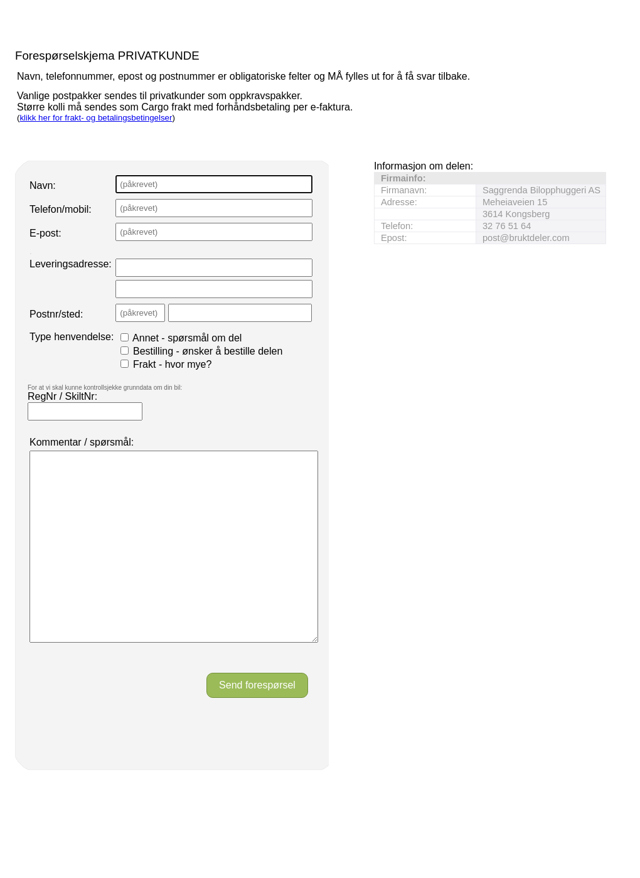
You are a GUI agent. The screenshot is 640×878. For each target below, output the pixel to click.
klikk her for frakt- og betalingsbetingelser (95, 117)
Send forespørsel (257, 722)
